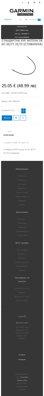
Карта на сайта (22, 300)
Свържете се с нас (22, 288)
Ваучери (22, 219)
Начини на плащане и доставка (22, 180)
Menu (8, 20)
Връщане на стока (22, 296)
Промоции (22, 227)
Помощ (22, 205)
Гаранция (22, 292)
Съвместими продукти (16, 143)
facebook (22, 355)
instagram (22, 359)
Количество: (8, 110)
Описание (8, 135)
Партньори (22, 223)
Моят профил (22, 250)
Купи (7, 118)
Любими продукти (22, 262)
